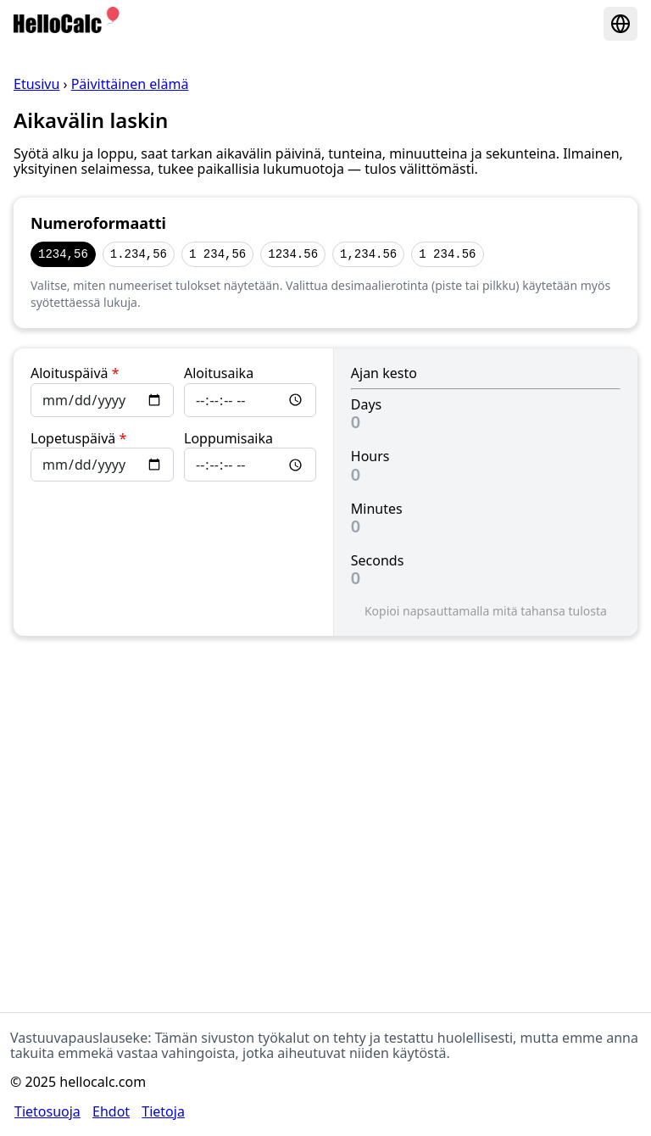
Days (366, 404)
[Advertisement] (325, 788)
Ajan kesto (384, 373)
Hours (370, 456)
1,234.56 (368, 254)
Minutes (377, 508)
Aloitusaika (218, 373)
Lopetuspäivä (78, 438)
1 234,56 (217, 254)
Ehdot (111, 1111)
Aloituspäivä (75, 373)
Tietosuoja (47, 1111)
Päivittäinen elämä (130, 84)
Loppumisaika (228, 438)
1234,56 (63, 254)
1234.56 (293, 254)
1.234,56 (138, 254)
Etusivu (36, 84)
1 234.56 (447, 254)
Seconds (377, 560)
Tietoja (163, 1111)
